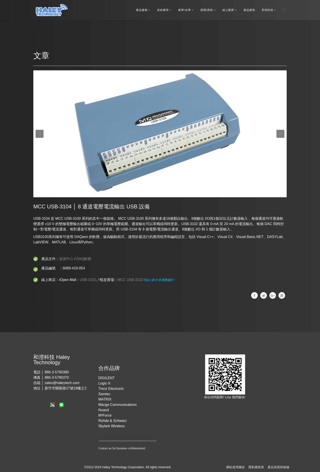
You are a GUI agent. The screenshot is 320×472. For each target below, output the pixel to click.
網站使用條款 (235, 467)
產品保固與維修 (278, 467)
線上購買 (228, 10)
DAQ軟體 (83, 259)
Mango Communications (117, 405)
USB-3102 (88, 280)
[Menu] (285, 9)
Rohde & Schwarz (112, 421)
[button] (40, 134)
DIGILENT (106, 378)
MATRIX (105, 399)
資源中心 (66, 259)
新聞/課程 (206, 10)
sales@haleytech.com (62, 383)
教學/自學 (184, 10)
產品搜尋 (249, 10)
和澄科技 (267, 10)
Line (228, 397)
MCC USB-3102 (130, 280)
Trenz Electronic (111, 389)
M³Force (105, 415)
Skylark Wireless (111, 426)
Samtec (104, 394)
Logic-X (104, 383)
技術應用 (163, 10)
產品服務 (142, 10)
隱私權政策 (256, 467)
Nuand (103, 410)
